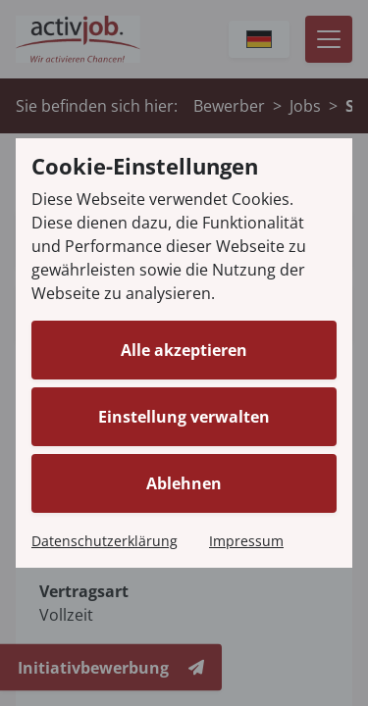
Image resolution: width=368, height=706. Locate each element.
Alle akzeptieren (184, 350)
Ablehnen (184, 483)
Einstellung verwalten (184, 417)
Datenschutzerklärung (104, 540)
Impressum (246, 540)
